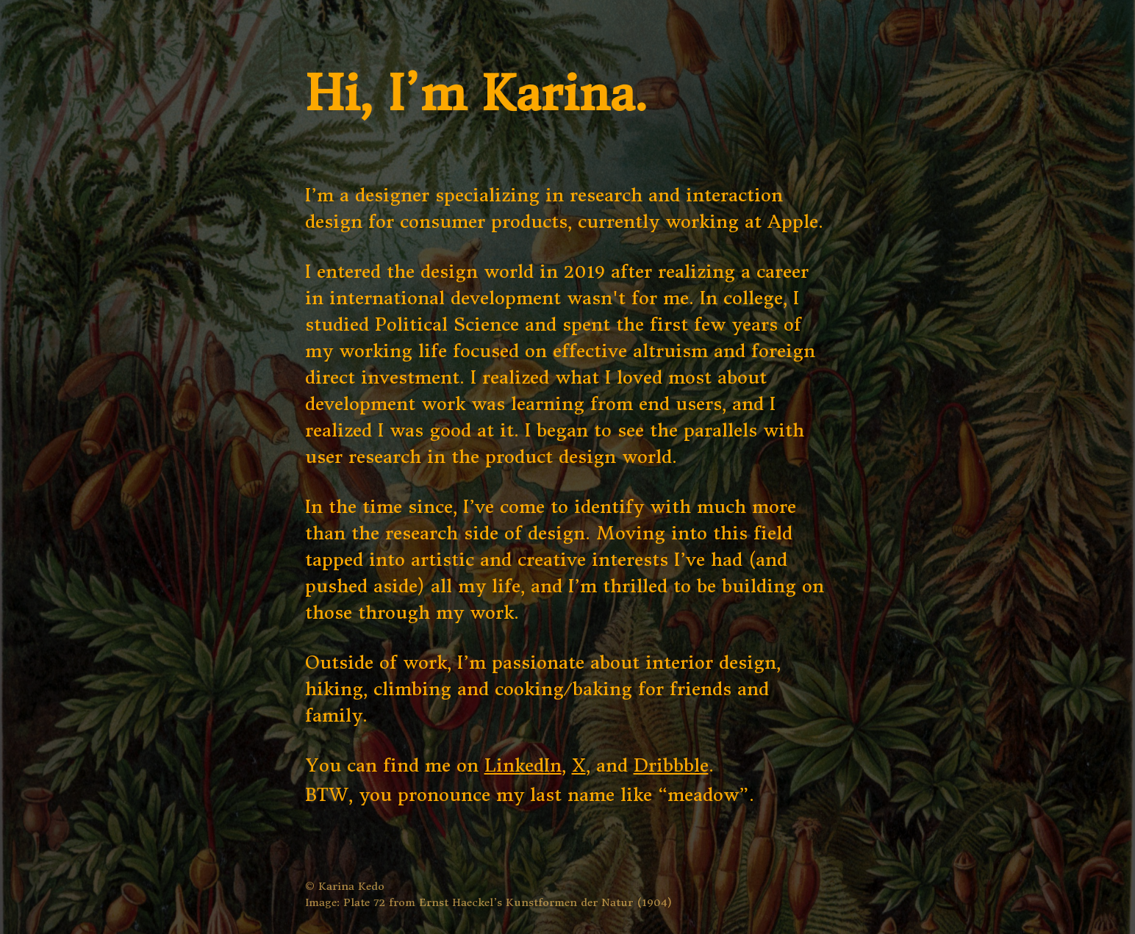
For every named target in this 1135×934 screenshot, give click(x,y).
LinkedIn (523, 766)
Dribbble (671, 766)
